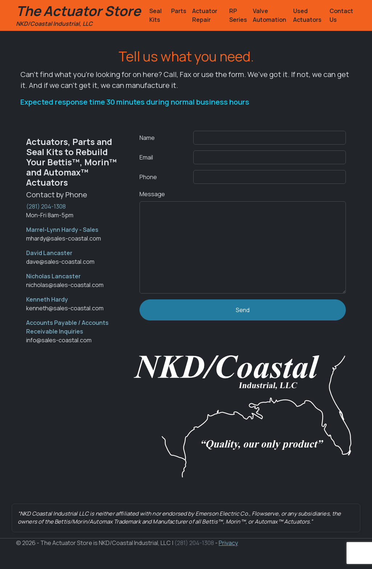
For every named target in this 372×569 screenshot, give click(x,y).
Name (147, 138)
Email (146, 157)
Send (243, 310)
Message (152, 194)
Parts (178, 11)
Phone (148, 177)
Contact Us (341, 15)
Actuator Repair (204, 15)
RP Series (238, 15)
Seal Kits (155, 15)
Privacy (228, 543)
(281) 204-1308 (46, 206)
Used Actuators (307, 15)
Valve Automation (269, 15)
